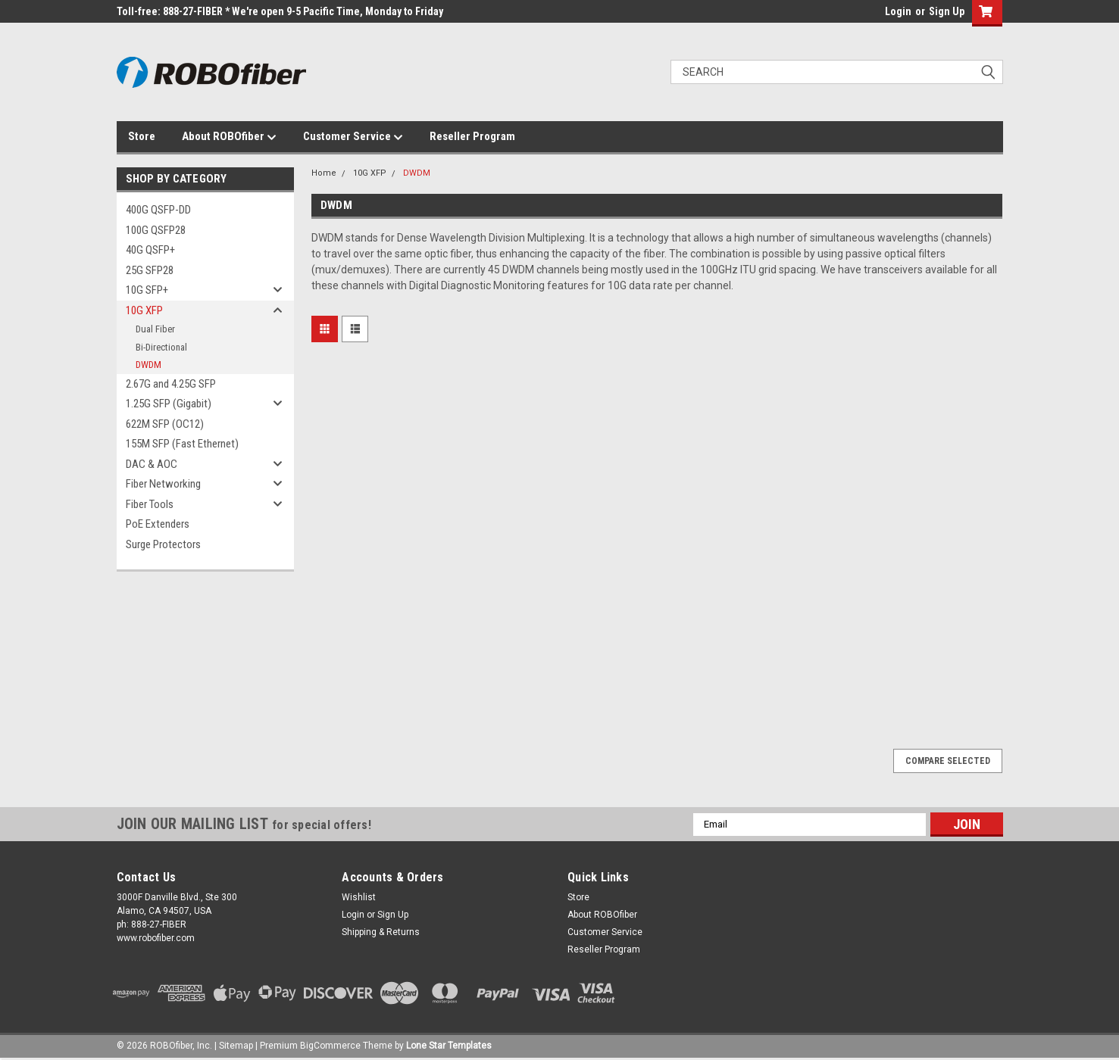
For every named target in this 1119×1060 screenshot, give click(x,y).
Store (141, 136)
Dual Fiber (155, 329)
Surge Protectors (163, 544)
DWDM (148, 364)
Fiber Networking (163, 484)
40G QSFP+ (150, 250)
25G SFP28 (149, 270)
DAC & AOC (151, 464)
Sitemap (236, 1045)
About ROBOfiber (229, 137)
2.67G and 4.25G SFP (171, 384)
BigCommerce (330, 1045)
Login (898, 11)
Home (323, 173)
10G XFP (144, 310)
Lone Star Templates (449, 1045)
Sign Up (946, 11)
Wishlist (359, 897)
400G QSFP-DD (158, 210)
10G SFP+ (147, 290)
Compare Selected (947, 761)
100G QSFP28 (156, 230)
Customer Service (353, 137)
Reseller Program (472, 136)
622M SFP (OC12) (165, 424)
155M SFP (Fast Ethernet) (182, 443)
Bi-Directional (161, 347)
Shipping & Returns (381, 932)
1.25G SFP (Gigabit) (168, 403)
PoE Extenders (157, 524)
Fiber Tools (149, 504)
